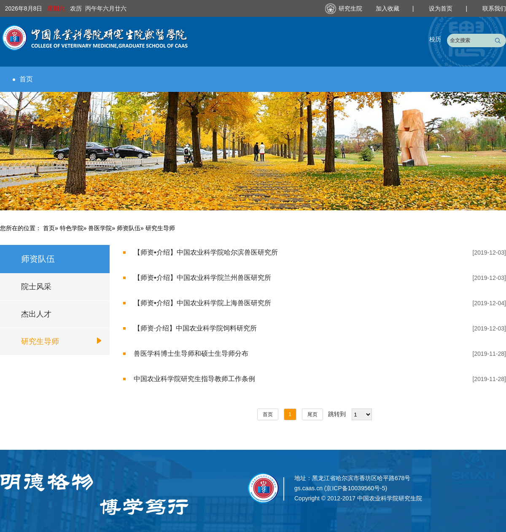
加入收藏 (388, 8)
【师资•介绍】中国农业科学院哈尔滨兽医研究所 (206, 252)
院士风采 (36, 286)
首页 (23, 79)
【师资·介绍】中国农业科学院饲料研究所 (195, 328)
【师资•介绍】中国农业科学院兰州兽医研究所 (202, 277)
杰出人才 (36, 314)
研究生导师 (40, 341)
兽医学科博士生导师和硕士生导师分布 (191, 353)
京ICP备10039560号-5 (355, 488)
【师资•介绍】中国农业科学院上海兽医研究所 (202, 302)
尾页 (312, 414)
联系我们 (494, 8)
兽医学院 (100, 228)
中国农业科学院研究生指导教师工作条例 (194, 378)
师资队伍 (128, 228)
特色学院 (71, 228)
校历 (435, 39)
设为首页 (441, 8)
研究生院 (350, 8)
